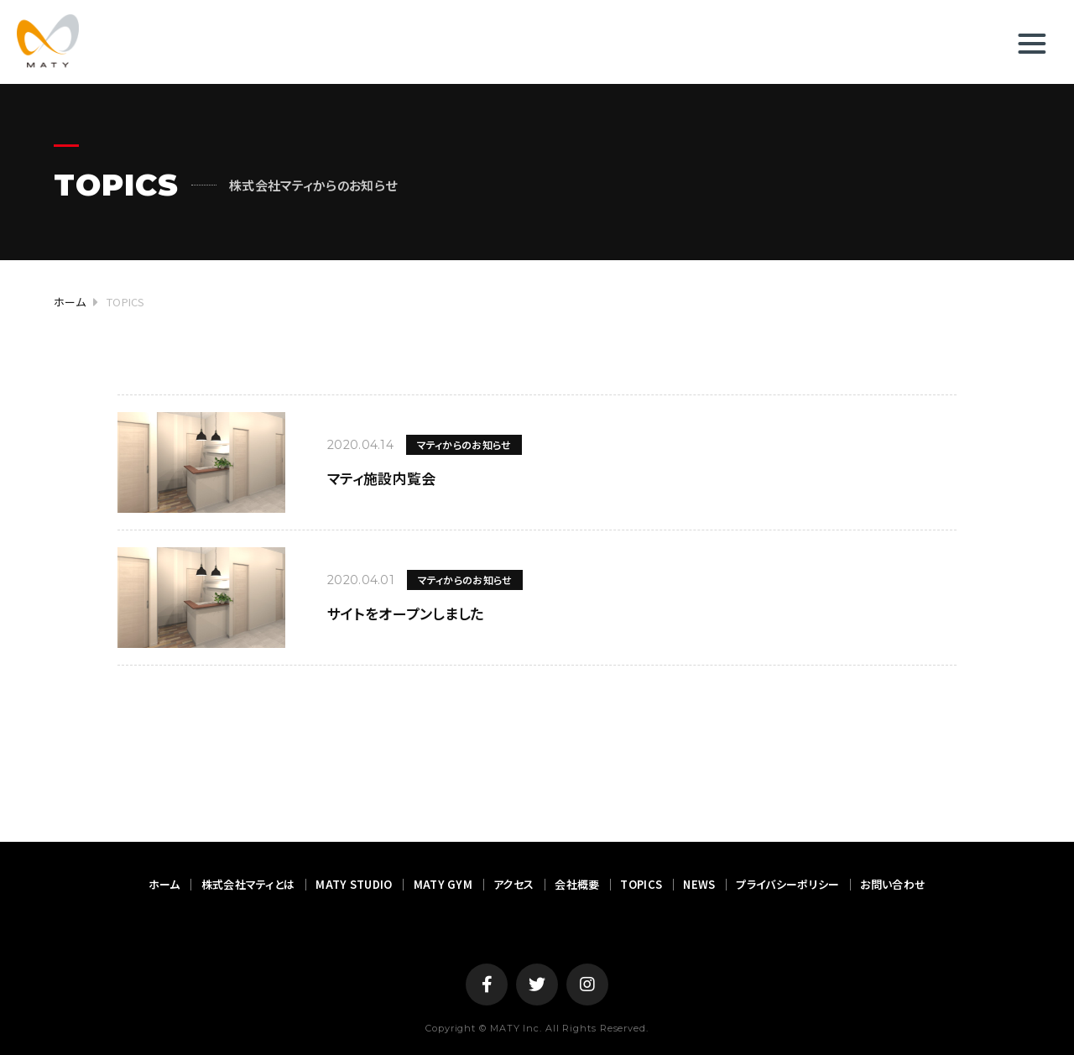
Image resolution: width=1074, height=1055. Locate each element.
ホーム (164, 884)
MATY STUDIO (353, 884)
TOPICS (641, 884)
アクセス (513, 884)
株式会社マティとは (248, 884)
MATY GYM (443, 884)
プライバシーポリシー (787, 884)
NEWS (699, 884)
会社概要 (577, 884)
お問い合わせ (892, 884)
